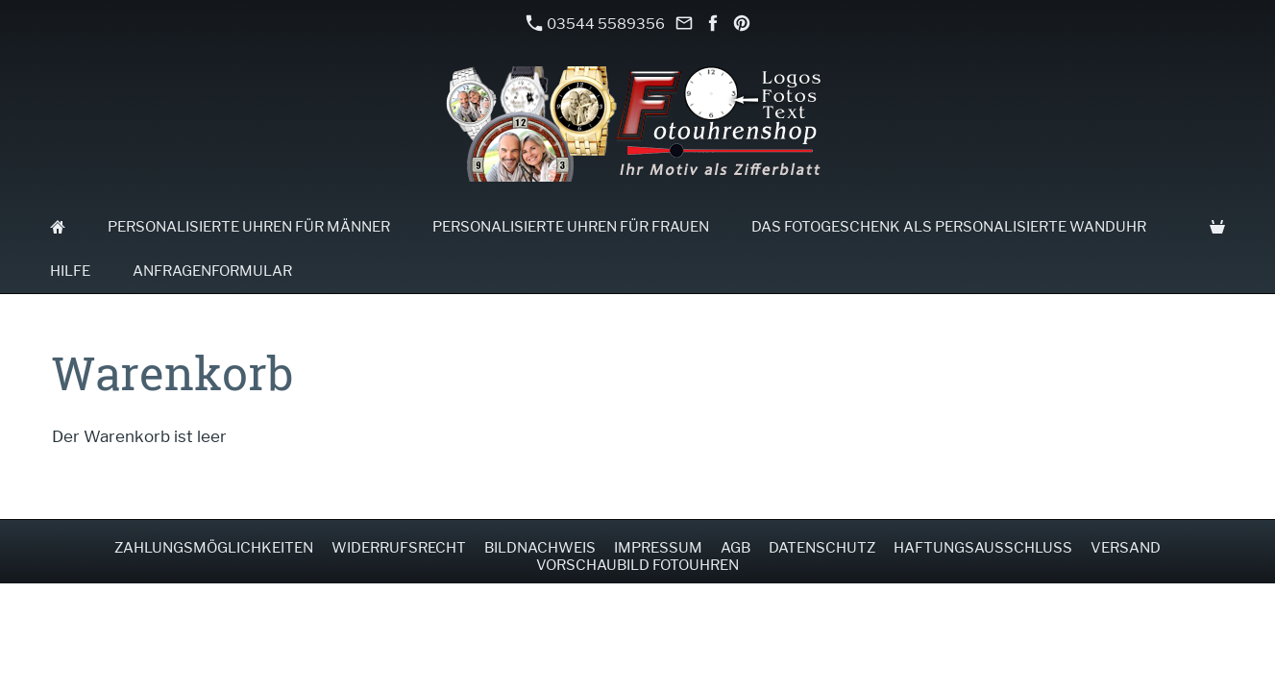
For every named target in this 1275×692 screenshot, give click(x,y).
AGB (735, 547)
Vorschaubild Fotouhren (637, 565)
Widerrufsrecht (398, 547)
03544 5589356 (596, 23)
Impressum (658, 547)
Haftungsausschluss (983, 547)
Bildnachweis (540, 547)
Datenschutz (822, 547)
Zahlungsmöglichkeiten (213, 547)
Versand (1126, 547)
